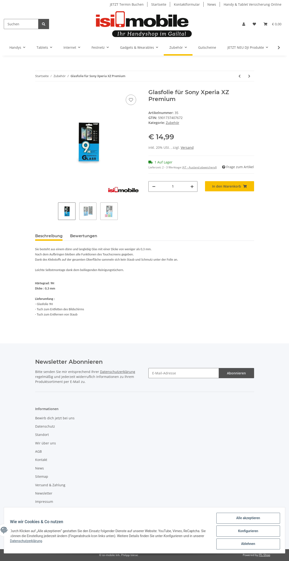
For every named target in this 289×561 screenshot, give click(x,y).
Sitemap (41, 476)
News (211, 4)
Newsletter (43, 493)
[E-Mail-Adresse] (183, 373)
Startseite (158, 4)
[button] (244, 24)
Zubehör (172, 122)
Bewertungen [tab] (83, 236)
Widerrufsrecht (47, 510)
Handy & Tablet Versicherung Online (252, 4)
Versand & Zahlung (50, 485)
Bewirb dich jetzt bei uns (55, 418)
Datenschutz (45, 426)
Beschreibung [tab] (49, 236)
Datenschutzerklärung (117, 371)
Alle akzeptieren (246, 520)
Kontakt (41, 459)
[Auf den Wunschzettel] (131, 100)
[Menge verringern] (154, 186)
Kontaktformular (187, 4)
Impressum (44, 501)
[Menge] (173, 186)
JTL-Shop (264, 555)
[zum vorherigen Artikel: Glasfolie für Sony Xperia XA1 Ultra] (239, 76)
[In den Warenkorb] (229, 186)
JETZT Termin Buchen (127, 4)
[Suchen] (21, 24)
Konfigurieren (246, 532)
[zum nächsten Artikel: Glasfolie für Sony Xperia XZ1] (249, 76)
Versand (187, 147)
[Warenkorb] (272, 24)
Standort (42, 434)
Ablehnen (246, 544)
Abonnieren (236, 373)
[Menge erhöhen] (192, 186)
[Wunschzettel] (254, 24)
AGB (38, 451)
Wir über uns (45, 443)
